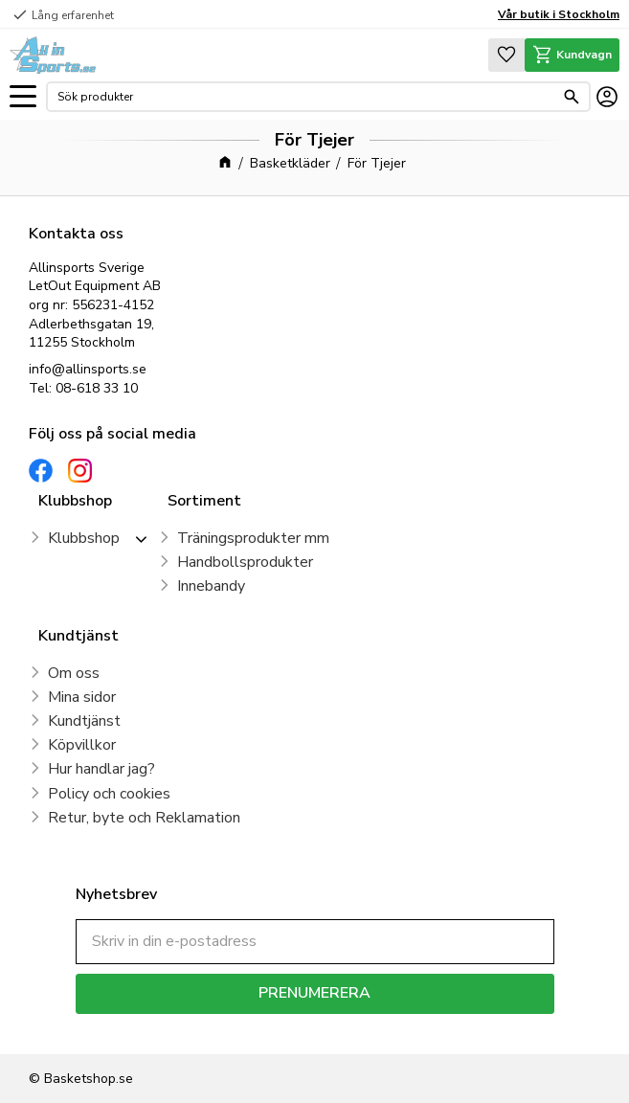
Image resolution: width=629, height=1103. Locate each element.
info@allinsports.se (87, 369)
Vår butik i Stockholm (558, 14)
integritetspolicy (382, 1028)
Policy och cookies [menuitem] (109, 793)
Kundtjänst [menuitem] (84, 721)
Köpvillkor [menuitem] (82, 744)
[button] (23, 97)
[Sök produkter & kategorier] (306, 96)
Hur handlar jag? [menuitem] (101, 768)
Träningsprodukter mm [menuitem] (253, 538)
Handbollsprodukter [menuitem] (245, 562)
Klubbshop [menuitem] (84, 538)
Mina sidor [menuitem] (82, 697)
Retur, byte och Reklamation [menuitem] (144, 817)
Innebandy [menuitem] (211, 586)
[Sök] (571, 96)
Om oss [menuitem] (74, 673)
